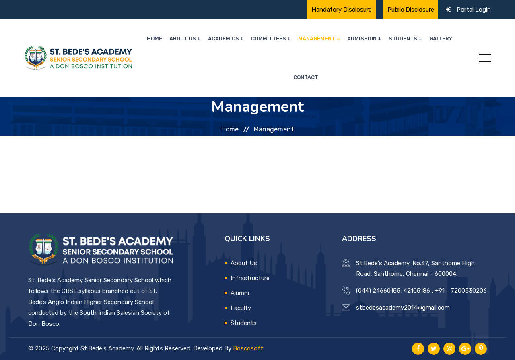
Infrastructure (250, 278)
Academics (223, 38)
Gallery (440, 38)
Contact (305, 77)
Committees (268, 38)
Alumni (240, 293)
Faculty (241, 308)
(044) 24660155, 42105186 (393, 290)
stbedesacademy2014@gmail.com (403, 307)
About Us (182, 38)
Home (154, 38)
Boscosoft (248, 348)
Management (316, 38)
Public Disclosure (410, 9)
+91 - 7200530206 (461, 290)
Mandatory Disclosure (341, 9)
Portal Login (474, 9)
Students (403, 38)
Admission (362, 38)
